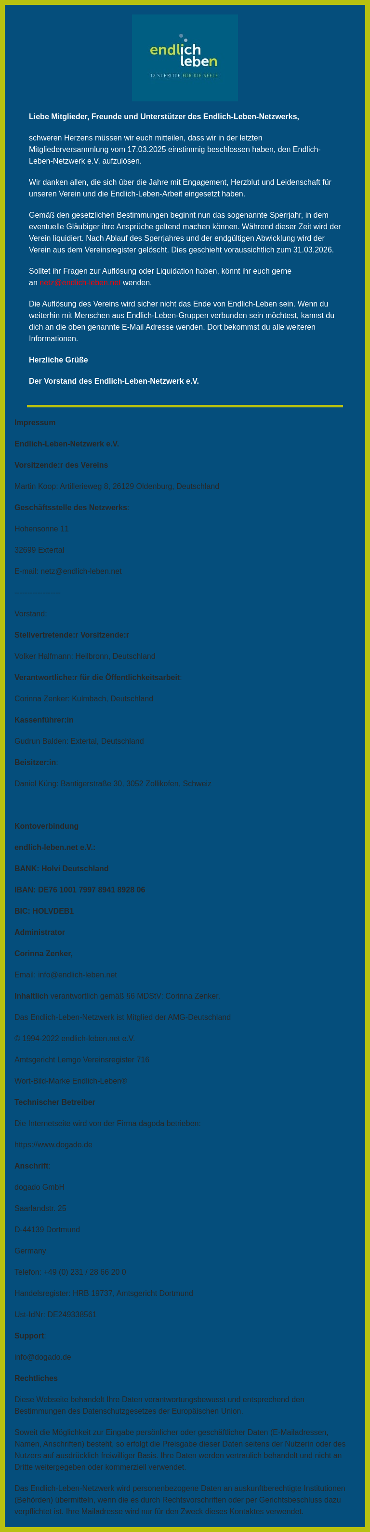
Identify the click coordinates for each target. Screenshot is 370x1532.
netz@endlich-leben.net (80, 283)
